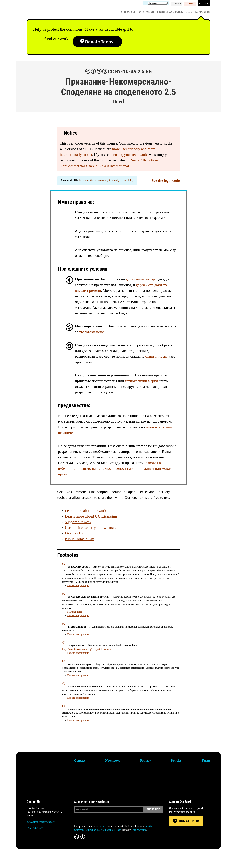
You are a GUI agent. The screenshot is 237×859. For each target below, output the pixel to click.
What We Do (146, 11)
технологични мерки (141, 381)
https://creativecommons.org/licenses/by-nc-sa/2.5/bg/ (106, 180)
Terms (206, 760)
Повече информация (78, 585)
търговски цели (91, 332)
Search (178, 4)
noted (102, 826)
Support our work (78, 522)
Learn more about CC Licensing (91, 516)
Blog (189, 11)
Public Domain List (79, 539)
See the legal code (166, 180)
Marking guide (74, 611)
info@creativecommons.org (41, 822)
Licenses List (75, 533)
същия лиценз (156, 356)
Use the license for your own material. (93, 528)
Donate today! (100, 41)
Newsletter (112, 760)
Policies (176, 760)
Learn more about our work (85, 511)
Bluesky (29, 840)
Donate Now (189, 821)
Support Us (202, 11)
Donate (191, 4)
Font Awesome (138, 830)
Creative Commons (42, 10)
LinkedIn (46, 840)
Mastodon (37, 840)
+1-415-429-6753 (35, 828)
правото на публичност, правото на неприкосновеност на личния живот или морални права (117, 468)
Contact (79, 760)
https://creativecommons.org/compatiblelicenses (86, 649)
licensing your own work (128, 155)
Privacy (145, 760)
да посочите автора (141, 279)
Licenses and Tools (170, 11)
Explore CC (204, 4)
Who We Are (128, 11)
